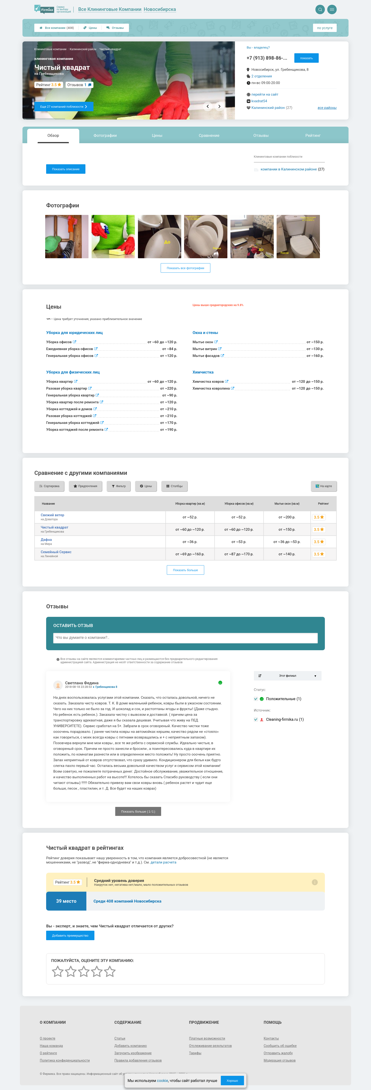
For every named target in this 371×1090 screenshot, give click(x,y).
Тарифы (195, 1053)
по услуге (325, 28)
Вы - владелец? (258, 47)
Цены (90, 28)
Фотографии (105, 135)
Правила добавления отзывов (138, 1060)
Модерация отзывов (280, 1060)
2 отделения (262, 76)
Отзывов (77, 85)
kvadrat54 (259, 101)
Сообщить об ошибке (280, 1046)
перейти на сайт (265, 94)
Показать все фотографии (185, 268)
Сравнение (209, 135)
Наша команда (51, 1046)
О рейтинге (48, 1053)
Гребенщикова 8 (106, 687)
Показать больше (185, 570)
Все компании (57, 28)
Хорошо (232, 1080)
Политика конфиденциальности (65, 1060)
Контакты (271, 1038)
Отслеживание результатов (210, 1046)
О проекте (47, 1038)
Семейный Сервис (56, 552)
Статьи (120, 1038)
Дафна (46, 540)
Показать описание (66, 169)
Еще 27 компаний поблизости (64, 106)
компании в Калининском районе (289, 169)
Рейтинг (313, 135)
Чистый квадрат (54, 527)
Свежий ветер (52, 515)
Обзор (53, 135)
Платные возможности (207, 1038)
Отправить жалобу (278, 1053)
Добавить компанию (131, 1046)
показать (306, 58)
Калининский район (268, 108)
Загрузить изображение (133, 1053)
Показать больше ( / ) (138, 811)
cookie (162, 1080)
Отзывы (115, 28)
